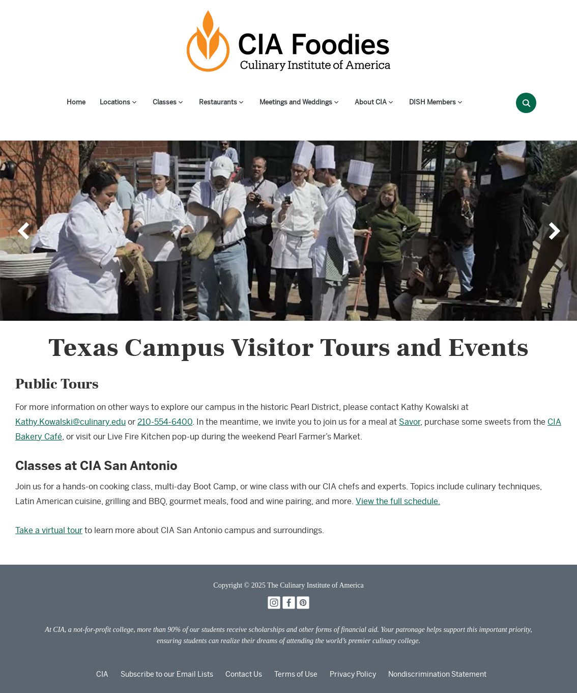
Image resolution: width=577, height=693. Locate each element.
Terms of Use (296, 674)
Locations (115, 102)
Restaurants (218, 102)
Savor (409, 422)
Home (76, 102)
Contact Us (243, 674)
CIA (102, 674)
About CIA (371, 102)
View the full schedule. (398, 501)
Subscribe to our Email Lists (167, 674)
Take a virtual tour (48, 530)
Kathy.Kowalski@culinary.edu (70, 422)
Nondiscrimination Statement (437, 674)
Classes (165, 102)
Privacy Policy (353, 674)
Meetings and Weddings (295, 102)
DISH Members (432, 102)
